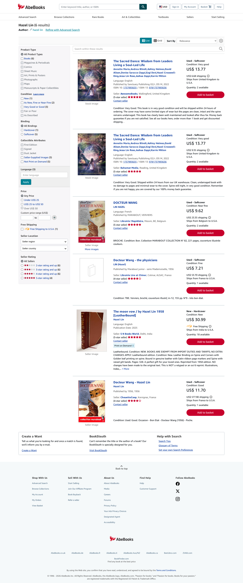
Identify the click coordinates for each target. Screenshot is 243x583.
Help (219, 6)
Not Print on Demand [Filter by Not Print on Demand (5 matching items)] (35, 161)
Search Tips (165, 441)
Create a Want (29, 450)
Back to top (122, 468)
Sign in (175, 6)
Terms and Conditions (166, 570)
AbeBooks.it (111, 553)
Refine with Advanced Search (63, 30)
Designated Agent (112, 516)
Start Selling (217, 17)
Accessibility (109, 522)
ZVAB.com (187, 553)
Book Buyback (74, 494)
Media (106, 488)
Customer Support (148, 488)
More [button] (126, 368)
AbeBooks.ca (152, 553)
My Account (190, 6)
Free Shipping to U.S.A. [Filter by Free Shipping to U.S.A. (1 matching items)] (39, 228)
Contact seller (120, 100)
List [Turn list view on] (146, 40)
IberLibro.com (170, 553)
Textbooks (163, 17)
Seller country (29, 248)
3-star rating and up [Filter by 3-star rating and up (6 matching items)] (42, 269)
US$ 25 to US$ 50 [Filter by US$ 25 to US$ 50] (32, 204)
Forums (107, 500)
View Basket (37, 505)
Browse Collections (64, 17)
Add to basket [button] (205, 94)
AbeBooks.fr (94, 553)
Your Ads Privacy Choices (115, 511)
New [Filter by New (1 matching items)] (26, 98)
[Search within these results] (148, 49)
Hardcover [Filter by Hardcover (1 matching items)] (29, 130)
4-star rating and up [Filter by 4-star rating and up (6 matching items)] (42, 273)
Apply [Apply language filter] (26, 181)
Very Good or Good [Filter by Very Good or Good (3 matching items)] (34, 106)
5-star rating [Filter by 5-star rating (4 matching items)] (38, 278)
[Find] (143, 7)
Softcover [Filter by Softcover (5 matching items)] (29, 134)
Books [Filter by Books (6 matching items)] (27, 58)
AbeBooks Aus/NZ (132, 553)
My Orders (36, 500)
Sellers (190, 17)
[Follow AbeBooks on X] (178, 491)
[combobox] (99, 7)
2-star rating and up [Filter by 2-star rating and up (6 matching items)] (42, 265)
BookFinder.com (122, 560)
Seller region (28, 241)
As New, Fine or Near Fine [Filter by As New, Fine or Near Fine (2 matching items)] (37, 102)
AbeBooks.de (77, 553)
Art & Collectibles (131, 17)
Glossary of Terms (168, 445)
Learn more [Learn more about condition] (38, 94)
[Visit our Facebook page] (178, 484)
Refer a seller (73, 500)
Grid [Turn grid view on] (158, 40)
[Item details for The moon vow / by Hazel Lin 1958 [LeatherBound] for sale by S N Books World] (92, 331)
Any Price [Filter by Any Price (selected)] (28, 195)
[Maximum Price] (44, 217)
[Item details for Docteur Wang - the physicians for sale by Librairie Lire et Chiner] (92, 270)
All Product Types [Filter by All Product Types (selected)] (32, 54)
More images (92, 249)
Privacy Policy (110, 505)
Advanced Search (27, 17)
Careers (107, 494)
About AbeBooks (111, 483)
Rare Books (98, 17)
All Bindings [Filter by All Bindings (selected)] (29, 125)
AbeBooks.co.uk (58, 553)
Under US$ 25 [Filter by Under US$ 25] (30, 199)
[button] (221, 49)
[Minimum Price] (27, 217)
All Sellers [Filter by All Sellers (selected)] (29, 261)
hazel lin (38, 30)
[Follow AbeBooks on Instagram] (178, 499)
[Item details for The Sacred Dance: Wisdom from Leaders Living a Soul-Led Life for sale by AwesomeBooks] (92, 80)
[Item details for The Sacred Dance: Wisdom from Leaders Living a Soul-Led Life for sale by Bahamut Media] (92, 154)
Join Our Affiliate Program (79, 488)
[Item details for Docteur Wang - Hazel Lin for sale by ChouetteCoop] (92, 401)
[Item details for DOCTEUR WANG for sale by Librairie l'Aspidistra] (92, 222)
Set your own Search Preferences (176, 449)
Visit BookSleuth (98, 450)
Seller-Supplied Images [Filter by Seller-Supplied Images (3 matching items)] (36, 157)
